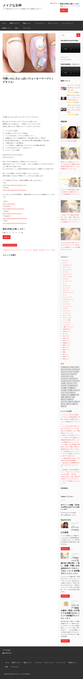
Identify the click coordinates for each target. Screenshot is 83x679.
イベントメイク (67, 281)
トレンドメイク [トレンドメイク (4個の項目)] (64, 378)
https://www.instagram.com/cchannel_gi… (15, 218)
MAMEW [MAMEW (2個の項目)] (72, 367)
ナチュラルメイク (68, 299)
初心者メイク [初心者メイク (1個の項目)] (68, 397)
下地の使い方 (66, 329)
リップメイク (66, 324)
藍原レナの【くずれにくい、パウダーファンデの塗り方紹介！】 (73, 97)
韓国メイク (66, 356)
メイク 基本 (66, 320)
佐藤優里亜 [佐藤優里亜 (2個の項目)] (72, 394)
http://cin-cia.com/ (8, 157)
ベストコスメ (26, 28)
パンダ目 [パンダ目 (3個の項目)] (63, 381)
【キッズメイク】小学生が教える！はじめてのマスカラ (73, 87)
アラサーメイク (67, 274)
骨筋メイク (66, 359)
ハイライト (66, 301)
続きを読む (65, 548)
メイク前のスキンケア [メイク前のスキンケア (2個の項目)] (72, 385)
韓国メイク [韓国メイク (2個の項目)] (75, 404)
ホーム (4, 23)
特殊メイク (66, 349)
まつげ (65, 263)
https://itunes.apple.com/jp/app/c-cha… (15, 185)
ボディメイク (66, 315)
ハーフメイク (66, 304)
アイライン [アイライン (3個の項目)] (69, 371)
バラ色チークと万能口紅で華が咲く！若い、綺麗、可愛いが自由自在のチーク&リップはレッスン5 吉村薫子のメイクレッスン (70, 566)
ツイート (63, 500)
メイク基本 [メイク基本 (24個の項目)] (63, 390)
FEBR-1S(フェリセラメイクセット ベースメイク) (17, 250)
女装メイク (66, 338)
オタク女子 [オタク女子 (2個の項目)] (76, 371)
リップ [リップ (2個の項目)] (62, 392)
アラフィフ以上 (67, 276)
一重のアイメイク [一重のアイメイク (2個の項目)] (65, 394)
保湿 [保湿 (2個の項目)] (78, 394)
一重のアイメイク (68, 327)
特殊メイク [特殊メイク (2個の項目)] (77, 401)
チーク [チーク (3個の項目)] (71, 376)
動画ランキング (14, 23)
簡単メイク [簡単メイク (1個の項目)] (68, 404)
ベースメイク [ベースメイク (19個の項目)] (69, 383)
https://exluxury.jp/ (66, 59)
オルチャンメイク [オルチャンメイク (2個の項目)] (65, 374)
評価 (61, 6)
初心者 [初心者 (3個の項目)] (62, 397)
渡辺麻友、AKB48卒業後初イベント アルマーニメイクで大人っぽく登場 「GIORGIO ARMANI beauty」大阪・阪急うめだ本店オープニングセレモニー (70, 474)
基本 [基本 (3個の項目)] (74, 397)
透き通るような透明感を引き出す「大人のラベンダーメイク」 (70, 465)
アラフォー (66, 279)
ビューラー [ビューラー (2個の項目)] (68, 381)
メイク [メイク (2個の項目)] (75, 383)
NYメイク (65, 260)
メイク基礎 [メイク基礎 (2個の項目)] (69, 390)
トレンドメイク (67, 23)
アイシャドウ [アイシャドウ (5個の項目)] (67, 369)
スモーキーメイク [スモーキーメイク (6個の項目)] (65, 376)
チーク (65, 295)
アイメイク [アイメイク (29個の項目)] (63, 371)
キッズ (65, 283)
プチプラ (65, 308)
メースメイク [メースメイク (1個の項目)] (77, 390)
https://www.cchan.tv (9, 204)
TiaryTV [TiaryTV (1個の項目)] (77, 367)
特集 (17, 28)
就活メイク (66, 340)
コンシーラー (66, 288)
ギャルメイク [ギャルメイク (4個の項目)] (73, 374)
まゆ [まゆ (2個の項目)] (62, 369)
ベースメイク (39, 23)
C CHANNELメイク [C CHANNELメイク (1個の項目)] (65, 367)
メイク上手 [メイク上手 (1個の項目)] (63, 385)
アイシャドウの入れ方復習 (70, 415)
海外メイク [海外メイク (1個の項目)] (70, 401)
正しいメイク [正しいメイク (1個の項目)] (64, 401)
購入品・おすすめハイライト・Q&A (43, 250)
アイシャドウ (66, 267)
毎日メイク (66, 347)
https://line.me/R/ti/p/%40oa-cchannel (15, 223)
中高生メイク (66, 331)
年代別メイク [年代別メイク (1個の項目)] (70, 399)
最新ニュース (27, 23)
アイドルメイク (67, 269)
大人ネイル (13, 245)
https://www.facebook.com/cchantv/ (13, 209)
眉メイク (65, 354)
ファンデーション (68, 306)
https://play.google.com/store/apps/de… (15, 190)
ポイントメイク (53, 23)
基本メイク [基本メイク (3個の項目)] (63, 399)
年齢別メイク (7, 28)
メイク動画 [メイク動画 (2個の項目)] (63, 387)
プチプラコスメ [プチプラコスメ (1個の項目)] (76, 381)
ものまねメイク (67, 265)
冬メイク (65, 334)
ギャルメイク (66, 285)
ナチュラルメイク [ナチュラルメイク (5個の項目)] (73, 378)
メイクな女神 (12, 5)
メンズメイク (66, 322)
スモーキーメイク (68, 292)
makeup (13, 75)
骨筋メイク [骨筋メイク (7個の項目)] (63, 406)
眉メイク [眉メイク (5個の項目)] (63, 404)
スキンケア (6, 245)
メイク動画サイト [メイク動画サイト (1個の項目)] (71, 387)
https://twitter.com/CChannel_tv (12, 213)
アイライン (66, 272)
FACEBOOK (64, 488)
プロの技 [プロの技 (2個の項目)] (63, 383)
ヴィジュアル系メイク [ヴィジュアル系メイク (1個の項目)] (70, 392)
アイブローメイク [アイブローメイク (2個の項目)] (76, 369)
